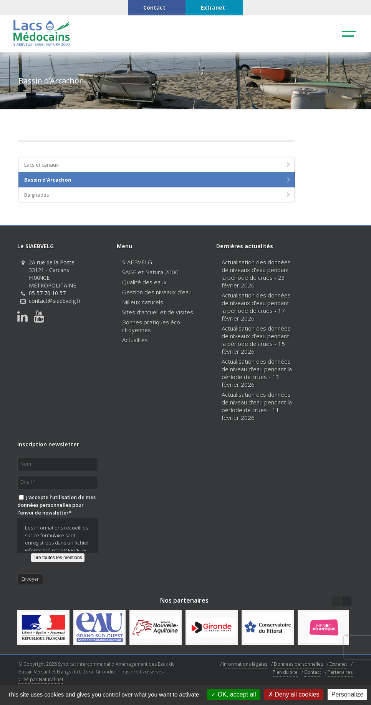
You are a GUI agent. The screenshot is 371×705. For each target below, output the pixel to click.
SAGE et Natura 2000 (150, 272)
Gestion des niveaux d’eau (157, 292)
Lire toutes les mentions (57, 557)
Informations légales (245, 664)
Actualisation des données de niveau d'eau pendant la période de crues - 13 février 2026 (257, 373)
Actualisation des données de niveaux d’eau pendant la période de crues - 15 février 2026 (256, 339)
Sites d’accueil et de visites (157, 312)
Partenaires (340, 672)
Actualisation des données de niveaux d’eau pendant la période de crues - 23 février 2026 (256, 273)
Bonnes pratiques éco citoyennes (151, 326)
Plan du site (285, 672)
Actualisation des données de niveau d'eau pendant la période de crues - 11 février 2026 (257, 406)
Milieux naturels (142, 302)
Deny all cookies (294, 694)
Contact (312, 672)
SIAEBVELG (137, 262)
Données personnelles (298, 664)
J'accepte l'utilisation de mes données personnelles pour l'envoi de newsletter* (56, 505)
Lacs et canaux (157, 164)
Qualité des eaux (144, 282)
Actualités (135, 340)
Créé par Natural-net (40, 679)
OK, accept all (233, 694)
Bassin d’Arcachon (158, 179)
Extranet (338, 664)
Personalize (347, 694)
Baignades (157, 194)
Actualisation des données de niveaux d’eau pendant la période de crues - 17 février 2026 (256, 306)
